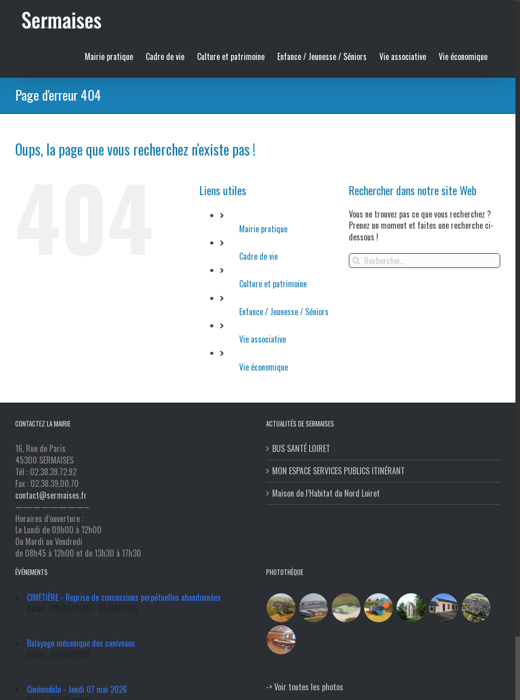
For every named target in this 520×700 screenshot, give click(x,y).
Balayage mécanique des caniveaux (81, 643)
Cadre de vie (258, 256)
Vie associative (262, 339)
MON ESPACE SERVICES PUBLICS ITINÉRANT (338, 471)
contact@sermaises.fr (51, 495)
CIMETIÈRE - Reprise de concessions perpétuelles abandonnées (124, 597)
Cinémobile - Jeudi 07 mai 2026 (77, 689)
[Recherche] (356, 260)
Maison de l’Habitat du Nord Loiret (326, 493)
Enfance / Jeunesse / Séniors (284, 312)
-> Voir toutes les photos (304, 687)
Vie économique (263, 367)
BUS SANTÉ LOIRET (301, 448)
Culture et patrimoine (273, 284)
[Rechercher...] (424, 260)
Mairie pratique (263, 229)
